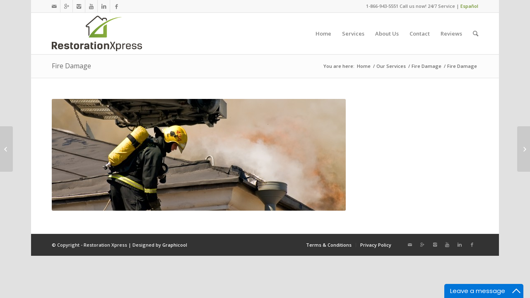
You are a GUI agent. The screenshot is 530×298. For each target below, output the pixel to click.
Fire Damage (71, 65)
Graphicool (174, 245)
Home (364, 66)
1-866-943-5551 (382, 6)
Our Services (391, 66)
